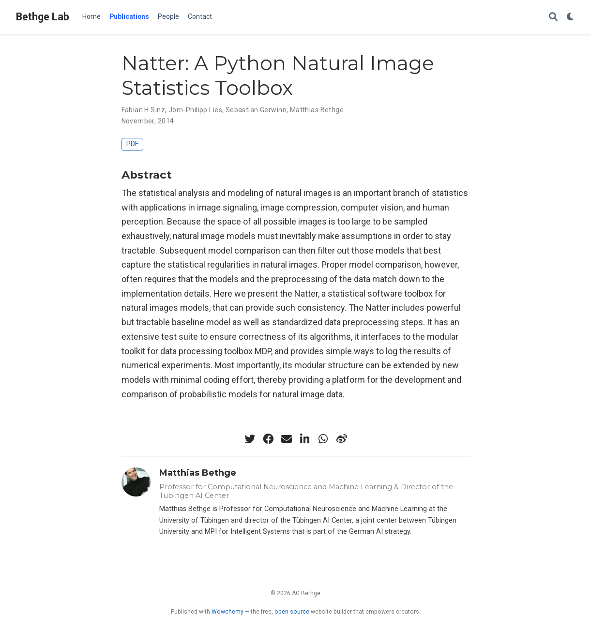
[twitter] (249, 439)
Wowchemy (227, 611)
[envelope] (286, 439)
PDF (132, 144)
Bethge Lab (42, 17)
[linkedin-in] (305, 439)
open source (291, 611)
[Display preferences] (570, 17)
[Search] (553, 17)
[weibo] (341, 439)
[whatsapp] (323, 439)
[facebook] (268, 439)
